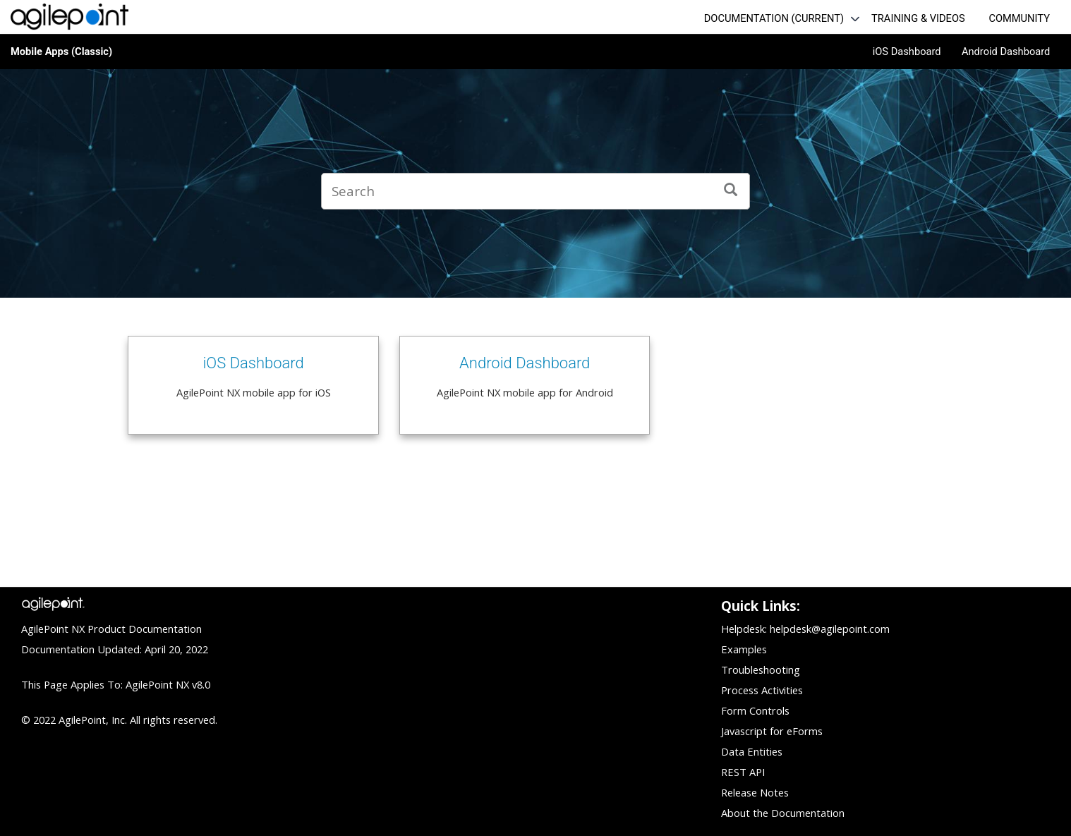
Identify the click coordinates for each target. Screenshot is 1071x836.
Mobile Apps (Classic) (61, 51)
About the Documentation (783, 813)
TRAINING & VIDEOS (918, 18)
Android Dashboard (1006, 51)
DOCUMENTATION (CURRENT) (774, 18)
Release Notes (755, 792)
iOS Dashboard (907, 51)
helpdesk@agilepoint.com (830, 629)
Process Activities (762, 690)
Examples (744, 649)
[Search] (731, 191)
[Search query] (535, 191)
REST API (743, 772)
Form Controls (755, 710)
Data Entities (751, 751)
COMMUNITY (1019, 18)
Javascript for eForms (772, 731)
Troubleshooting (760, 669)
